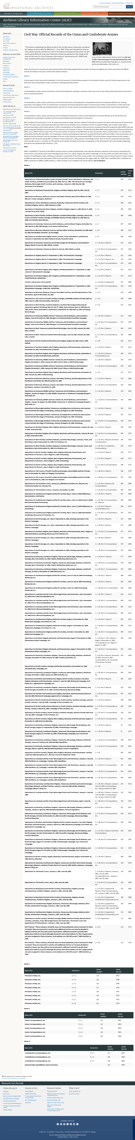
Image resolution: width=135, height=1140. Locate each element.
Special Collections (9, 97)
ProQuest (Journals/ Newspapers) (9, 120)
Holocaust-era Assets (9, 148)
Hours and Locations (9, 43)
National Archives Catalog (11, 1098)
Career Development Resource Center (9, 150)
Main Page (6, 37)
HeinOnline (7, 130)
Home (5, 24)
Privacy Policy (59, 1132)
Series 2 (27, 87)
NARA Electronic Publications (12, 109)
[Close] (132, 1121)
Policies (5, 48)
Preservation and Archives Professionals (33, 1097)
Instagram (64, 1124)
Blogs (74, 1124)
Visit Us (94, 14)
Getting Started (52, 1091)
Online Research (10, 1088)
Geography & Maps (9, 74)
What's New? (74, 1088)
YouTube (71, 1124)
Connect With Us (67, 1121)
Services (5, 45)
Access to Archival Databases (12, 1103)
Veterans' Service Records (40, 14)
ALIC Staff (6, 41)
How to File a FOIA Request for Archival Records (55, 1110)
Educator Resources (67, 14)
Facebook (58, 1124)
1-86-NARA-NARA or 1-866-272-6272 (67, 1137)
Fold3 (5, 128)
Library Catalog (7, 88)
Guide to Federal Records (55, 1098)
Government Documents (10, 77)
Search (129, 7)
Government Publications (10, 95)
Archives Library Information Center (12, 1106)
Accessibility (50, 1132)
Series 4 (27, 111)
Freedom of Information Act (73, 1132)
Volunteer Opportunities (10, 50)
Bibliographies (7, 100)
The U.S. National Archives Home (28, 6)
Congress (6, 66)
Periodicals (6, 93)
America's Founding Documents (121, 14)
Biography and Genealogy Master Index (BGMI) (11, 137)
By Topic (5, 1091)
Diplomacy (6, 68)
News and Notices (74, 1091)
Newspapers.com (9, 117)
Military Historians (30, 1094)
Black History (7, 63)
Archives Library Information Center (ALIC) (36, 24)
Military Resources (94, 24)
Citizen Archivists (105, 3)
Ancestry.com (8, 115)
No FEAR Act (86, 1132)
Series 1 (27, 76)
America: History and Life (11, 126)
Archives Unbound (9, 124)
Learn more (117, 1136)
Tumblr (67, 1124)
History (5, 79)
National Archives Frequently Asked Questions (56, 1094)
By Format (6, 1094)
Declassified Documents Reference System (10, 133)
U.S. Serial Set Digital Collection (9, 112)
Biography (6, 61)
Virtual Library (7, 102)
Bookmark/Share (118, 3)
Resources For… (31, 1088)
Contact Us (129, 3)
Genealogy (6, 72)
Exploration (6, 70)
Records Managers (31, 1100)
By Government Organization (12, 1096)
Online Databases (8, 91)
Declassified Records (53, 1100)
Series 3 (27, 98)
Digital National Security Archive (10, 141)
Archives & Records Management (9, 58)
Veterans (28, 1102)
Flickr (77, 1124)
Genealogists (29, 1091)
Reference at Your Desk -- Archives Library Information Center (69, 24)
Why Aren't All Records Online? (54, 1106)
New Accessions (74, 1094)
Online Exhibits (7, 1110)
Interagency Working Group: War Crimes (11, 144)
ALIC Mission (7, 39)
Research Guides (54, 1088)
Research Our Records (13, 14)
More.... (5, 81)
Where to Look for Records (55, 1102)
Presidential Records (9, 1101)
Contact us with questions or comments (13, 1078)
